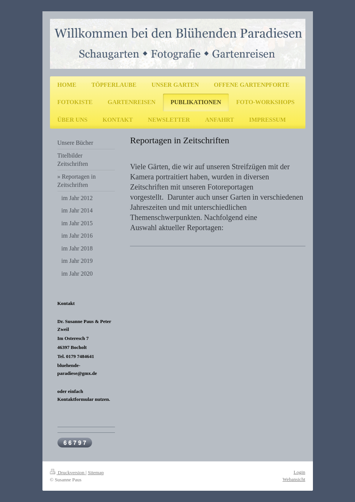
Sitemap (96, 472)
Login (299, 472)
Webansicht (293, 479)
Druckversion (68, 472)
